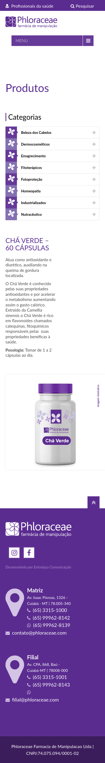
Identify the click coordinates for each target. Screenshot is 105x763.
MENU (22, 40)
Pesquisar (82, 5)
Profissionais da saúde (29, 5)
